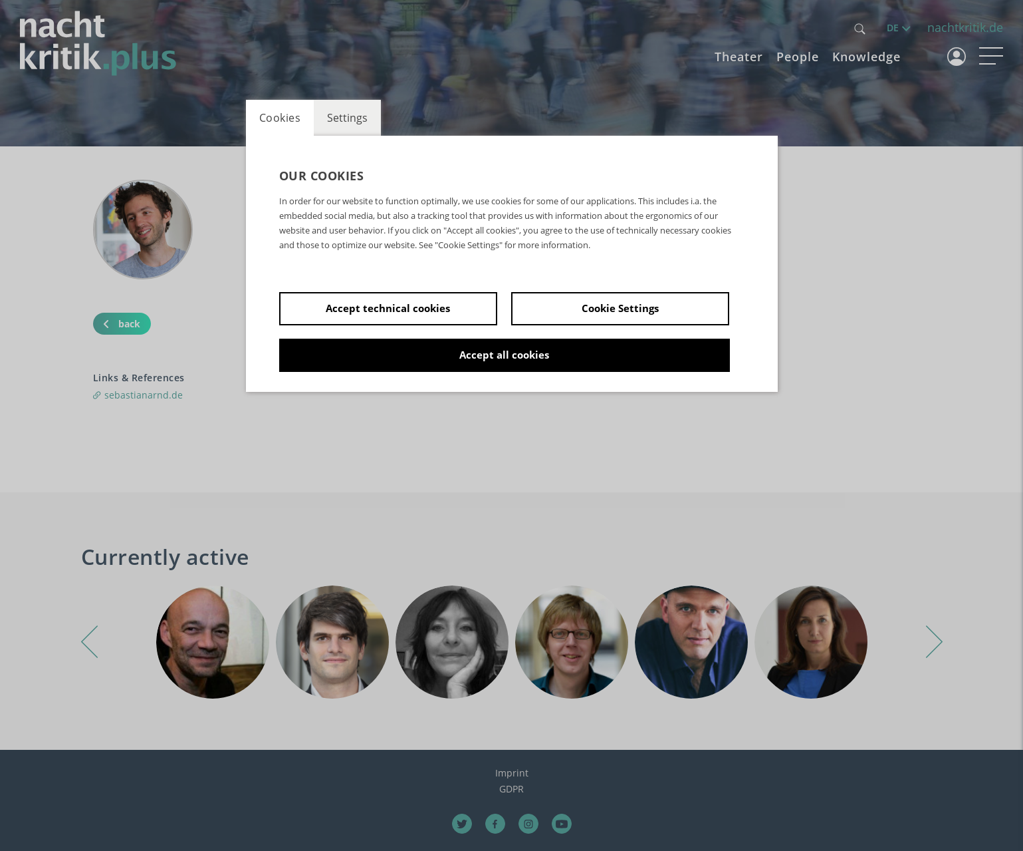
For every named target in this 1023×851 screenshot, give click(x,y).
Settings (347, 117)
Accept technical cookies (388, 308)
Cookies (280, 117)
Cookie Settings (620, 308)
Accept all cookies (504, 354)
